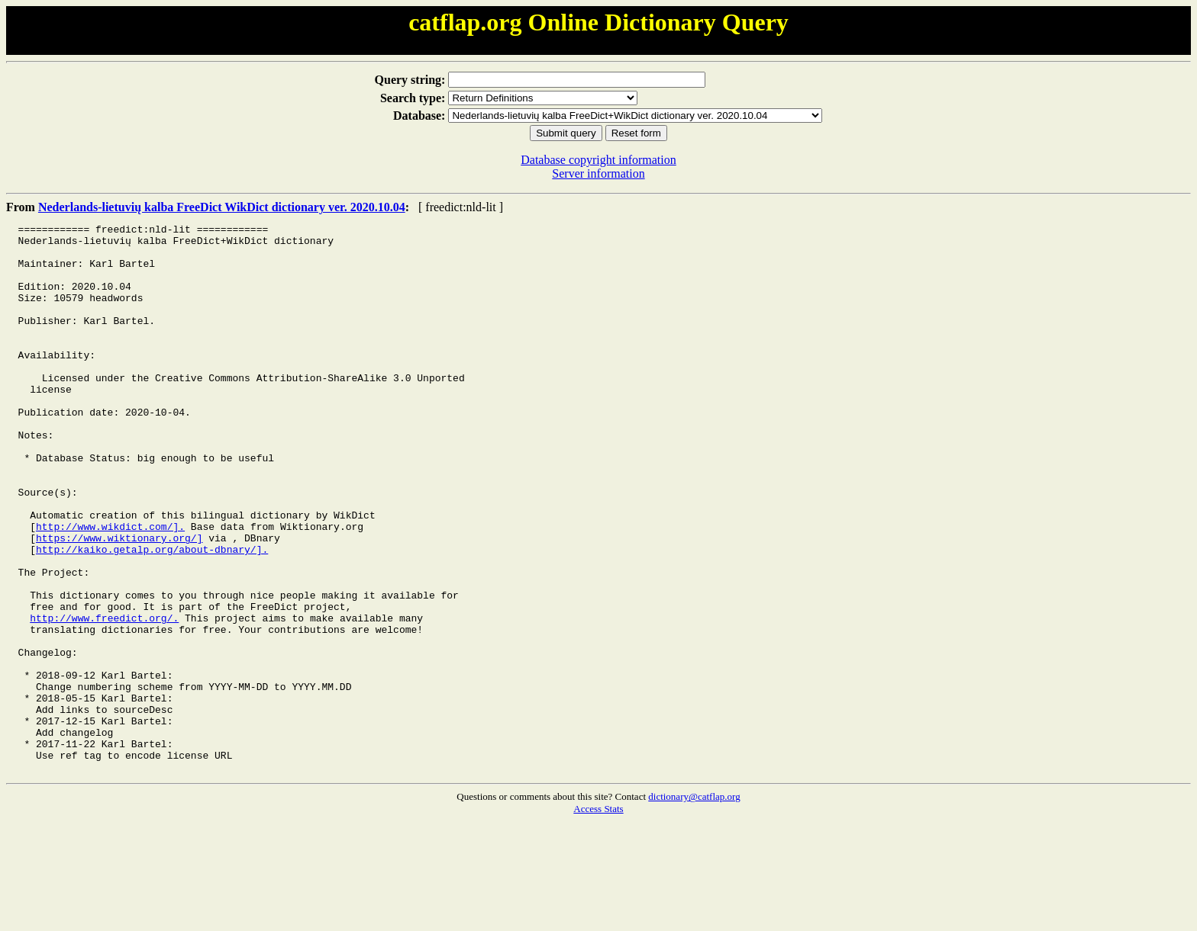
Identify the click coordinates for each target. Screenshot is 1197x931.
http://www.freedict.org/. (104, 698)
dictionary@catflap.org (694, 906)
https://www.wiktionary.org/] (119, 601)
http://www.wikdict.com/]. (110, 588)
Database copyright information (598, 159)
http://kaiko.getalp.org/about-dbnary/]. (152, 615)
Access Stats (598, 918)
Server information (598, 173)
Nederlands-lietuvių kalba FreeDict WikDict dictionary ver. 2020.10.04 (221, 207)
